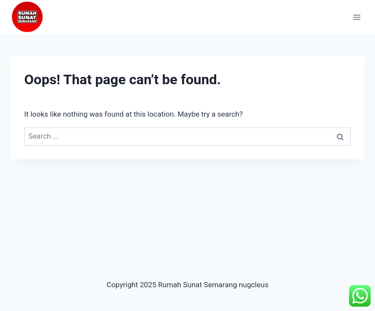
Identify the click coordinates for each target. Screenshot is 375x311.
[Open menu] (357, 17)
